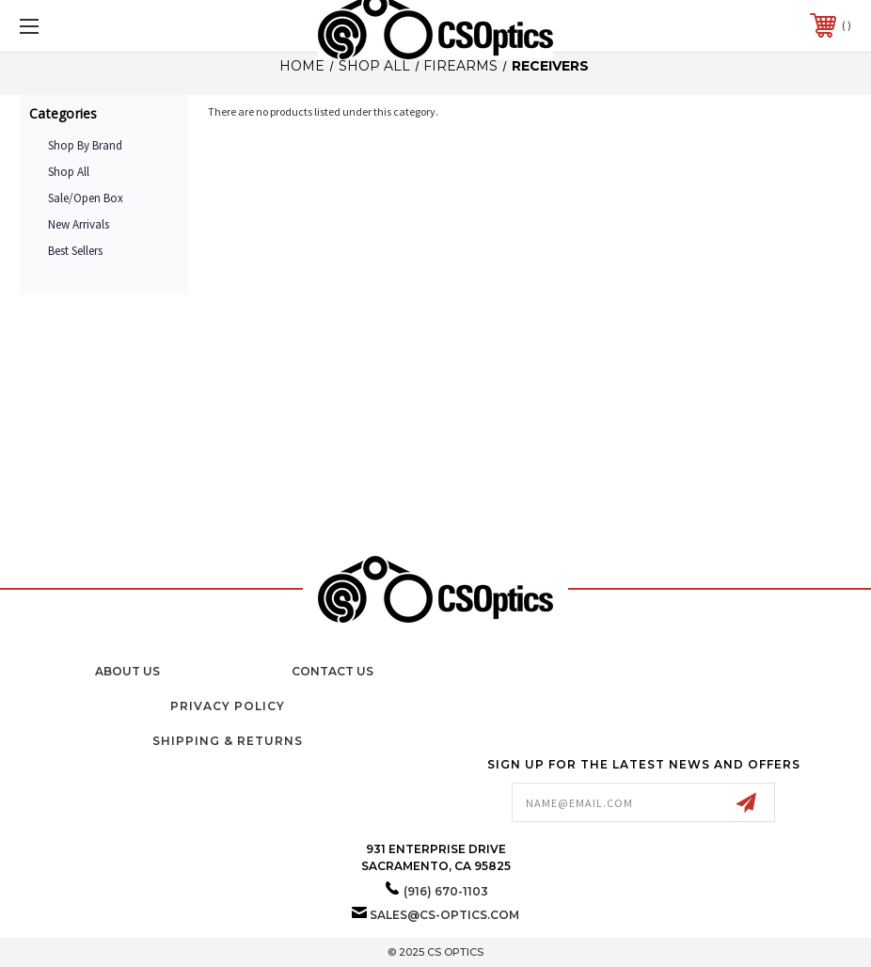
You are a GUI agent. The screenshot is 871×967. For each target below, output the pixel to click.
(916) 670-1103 (446, 891)
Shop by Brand (85, 145)
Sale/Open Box (85, 198)
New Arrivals (78, 224)
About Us (127, 671)
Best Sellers (75, 251)
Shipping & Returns (227, 741)
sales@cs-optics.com (444, 915)
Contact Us (332, 671)
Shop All (68, 172)
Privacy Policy (227, 706)
